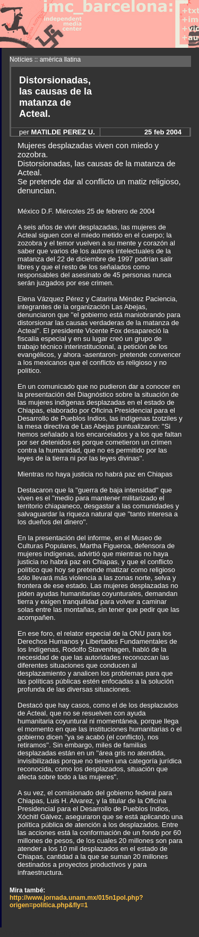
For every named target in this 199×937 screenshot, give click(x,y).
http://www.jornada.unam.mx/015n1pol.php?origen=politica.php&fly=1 (76, 901)
